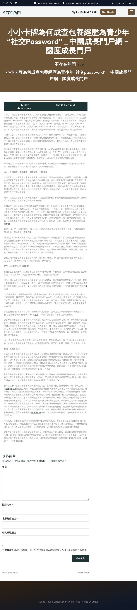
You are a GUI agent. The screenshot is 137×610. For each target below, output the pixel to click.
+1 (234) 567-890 (86, 11)
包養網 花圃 (11, 388)
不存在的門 (11, 12)
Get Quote (108, 11)
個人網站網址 (9, 532)
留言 (5, 466)
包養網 (7, 223)
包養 (85, 286)
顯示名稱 (7, 504)
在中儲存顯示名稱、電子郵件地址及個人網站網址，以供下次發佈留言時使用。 (45, 549)
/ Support (120, 3)
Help (113, 3)
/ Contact (130, 3)
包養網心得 (36, 412)
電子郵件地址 (10, 518)
